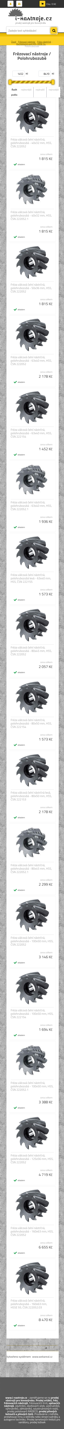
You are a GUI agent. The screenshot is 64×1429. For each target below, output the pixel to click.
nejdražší (40, 89)
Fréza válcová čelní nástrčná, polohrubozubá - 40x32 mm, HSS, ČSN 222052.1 (31, 215)
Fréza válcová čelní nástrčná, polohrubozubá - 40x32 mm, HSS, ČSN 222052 (31, 143)
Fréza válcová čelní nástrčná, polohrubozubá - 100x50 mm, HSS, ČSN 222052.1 (32, 1086)
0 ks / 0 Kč (51, 4)
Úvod (13, 42)
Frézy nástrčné (44, 42)
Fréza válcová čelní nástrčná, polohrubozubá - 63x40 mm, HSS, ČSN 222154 (31, 433)
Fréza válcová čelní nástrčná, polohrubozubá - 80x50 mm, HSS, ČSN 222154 (31, 723)
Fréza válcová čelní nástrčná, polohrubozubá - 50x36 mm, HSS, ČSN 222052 (31, 288)
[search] (54, 30)
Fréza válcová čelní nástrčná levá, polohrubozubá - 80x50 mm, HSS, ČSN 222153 (31, 796)
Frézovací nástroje (26, 42)
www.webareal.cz (42, 1357)
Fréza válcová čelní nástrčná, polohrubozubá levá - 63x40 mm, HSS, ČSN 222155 (31, 578)
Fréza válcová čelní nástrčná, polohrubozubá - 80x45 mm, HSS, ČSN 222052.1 (31, 868)
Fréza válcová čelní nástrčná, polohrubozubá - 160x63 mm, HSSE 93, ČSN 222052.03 (29, 1304)
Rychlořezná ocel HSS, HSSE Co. (31, 44)
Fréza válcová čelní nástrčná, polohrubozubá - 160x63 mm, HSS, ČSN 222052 (32, 1231)
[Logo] (29, 16)
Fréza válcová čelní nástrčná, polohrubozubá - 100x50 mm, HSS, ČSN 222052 (32, 941)
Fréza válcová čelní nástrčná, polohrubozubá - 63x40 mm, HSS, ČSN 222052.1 (31, 506)
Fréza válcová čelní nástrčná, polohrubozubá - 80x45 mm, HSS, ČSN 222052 (31, 651)
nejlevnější (26, 89)
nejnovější (54, 89)
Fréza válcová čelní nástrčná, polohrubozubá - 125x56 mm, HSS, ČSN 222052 (32, 1159)
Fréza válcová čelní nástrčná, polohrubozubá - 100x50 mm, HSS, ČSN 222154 (32, 1014)
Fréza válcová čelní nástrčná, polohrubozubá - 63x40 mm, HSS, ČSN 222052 (31, 360)
